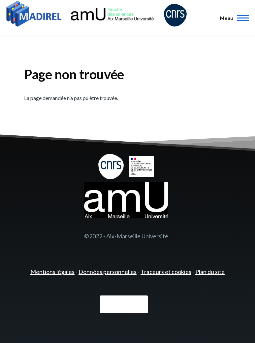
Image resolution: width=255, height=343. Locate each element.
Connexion (124, 304)
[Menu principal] (232, 18)
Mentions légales (52, 271)
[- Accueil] (96, 15)
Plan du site (210, 271)
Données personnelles (108, 271)
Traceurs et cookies (166, 271)
